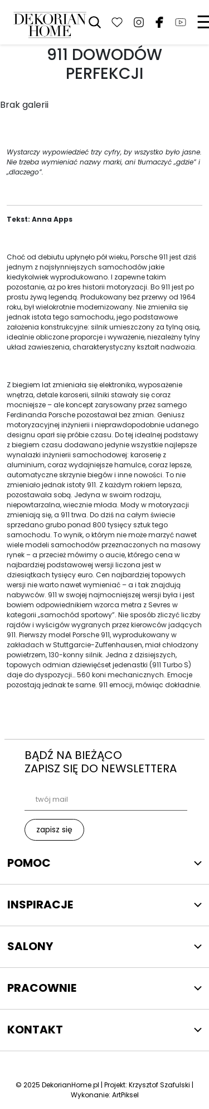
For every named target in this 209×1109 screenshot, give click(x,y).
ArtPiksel (125, 1095)
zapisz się (54, 829)
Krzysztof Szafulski (159, 1085)
